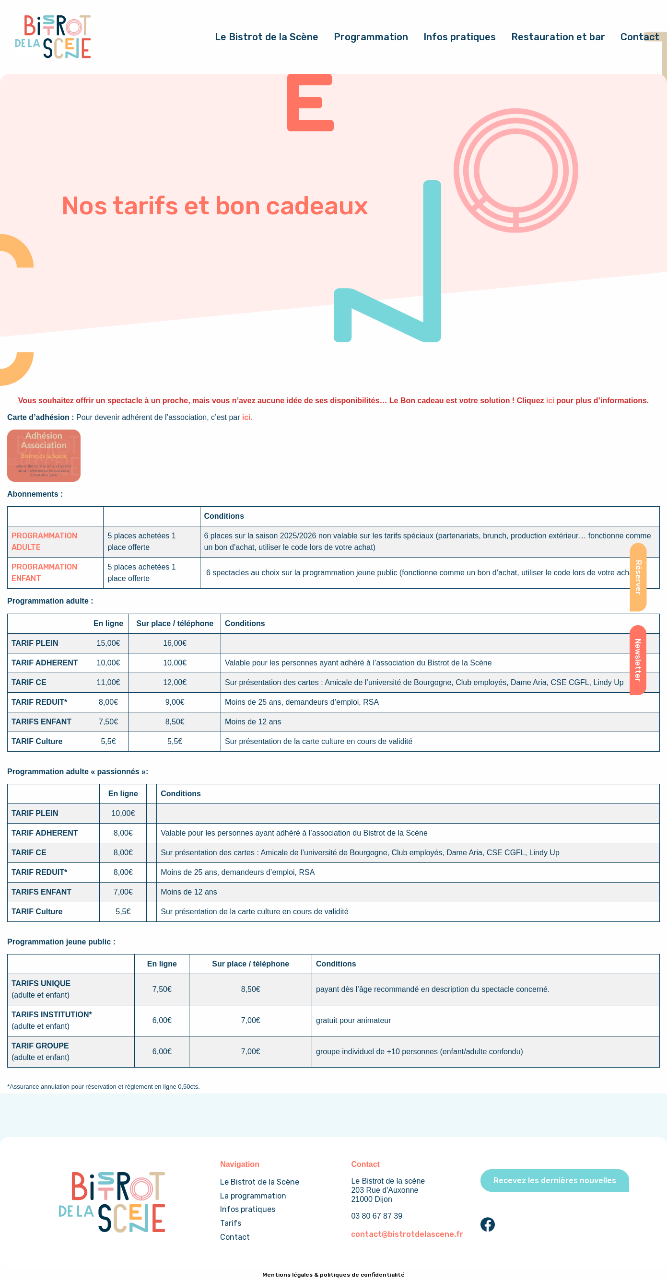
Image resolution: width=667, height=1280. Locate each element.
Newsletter (638, 660)
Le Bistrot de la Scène (266, 37)
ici (550, 400)
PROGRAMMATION (44, 535)
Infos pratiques (459, 37)
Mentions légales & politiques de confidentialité (333, 1274)
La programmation (253, 1195)
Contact (639, 37)
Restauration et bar (558, 37)
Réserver (638, 577)
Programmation (371, 37)
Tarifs (230, 1223)
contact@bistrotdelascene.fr (407, 1234)
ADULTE (26, 547)
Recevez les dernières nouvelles (554, 1180)
